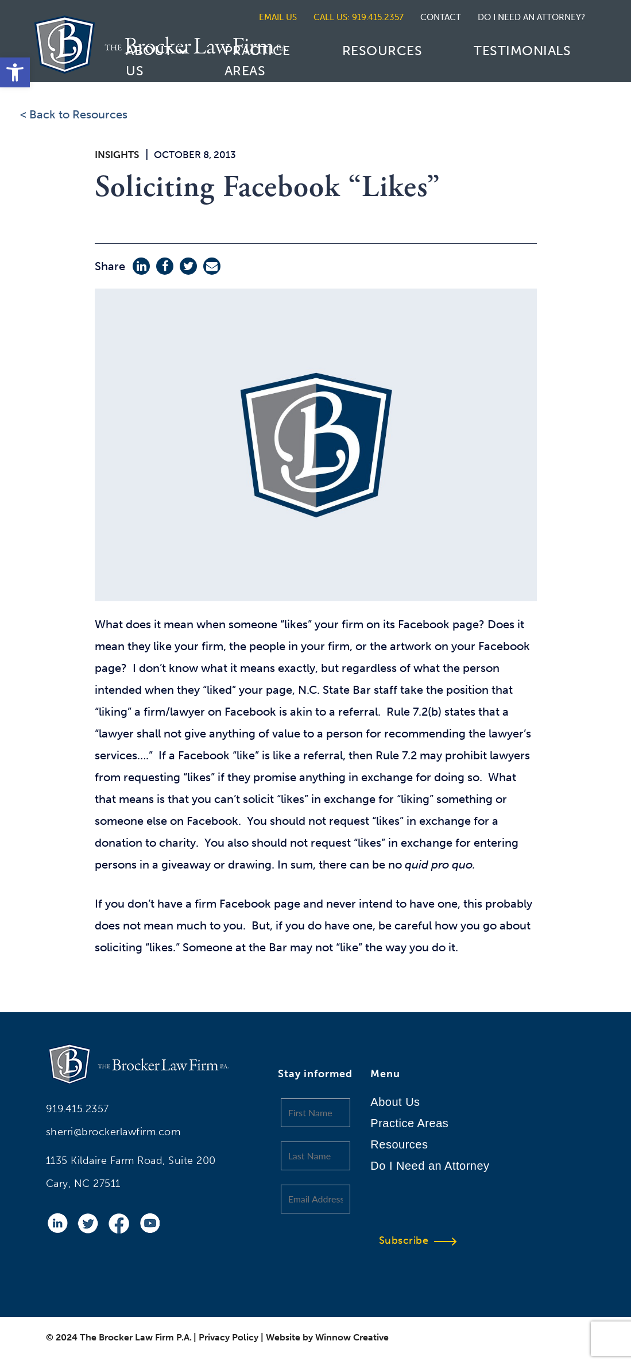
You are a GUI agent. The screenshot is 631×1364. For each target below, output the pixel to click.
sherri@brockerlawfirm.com (113, 1131)
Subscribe (409, 1240)
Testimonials (522, 51)
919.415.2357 (77, 1108)
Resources (382, 51)
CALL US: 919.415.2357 (358, 17)
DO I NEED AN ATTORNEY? (531, 17)
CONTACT (440, 17)
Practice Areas (257, 61)
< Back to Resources (73, 114)
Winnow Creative (352, 1337)
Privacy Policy (228, 1337)
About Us (149, 61)
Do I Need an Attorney (429, 1165)
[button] (15, 72)
